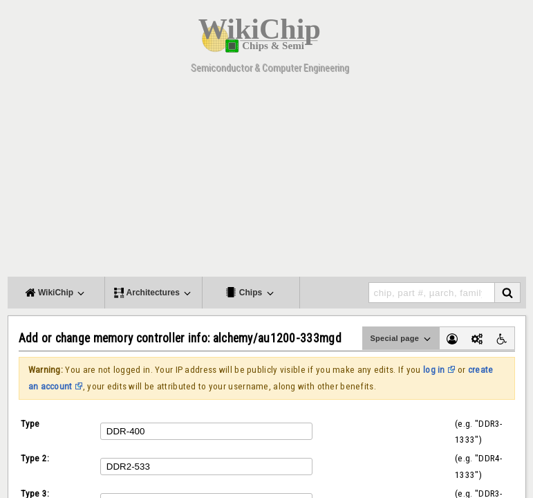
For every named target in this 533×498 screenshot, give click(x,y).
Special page (401, 338)
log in (434, 370)
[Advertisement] (266, 180)
